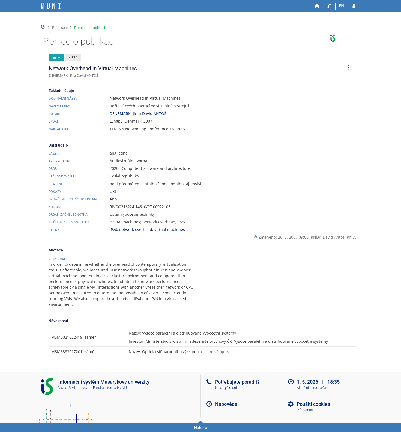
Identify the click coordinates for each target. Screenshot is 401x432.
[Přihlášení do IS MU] (354, 6)
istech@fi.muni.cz (228, 388)
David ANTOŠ (154, 113)
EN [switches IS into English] (342, 6)
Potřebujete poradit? (237, 382)
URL (113, 191)
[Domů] (317, 6)
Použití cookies (313, 404)
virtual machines (169, 229)
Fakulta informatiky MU (110, 388)
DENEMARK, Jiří (124, 113)
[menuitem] (347, 68)
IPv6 (113, 229)
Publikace (60, 27)
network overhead (135, 229)
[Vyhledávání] (329, 6)
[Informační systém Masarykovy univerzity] (51, 6)
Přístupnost (305, 410)
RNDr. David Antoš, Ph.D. (333, 237)
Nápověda (226, 404)
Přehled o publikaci (89, 27)
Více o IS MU (67, 388)
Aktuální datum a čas (312, 388)
